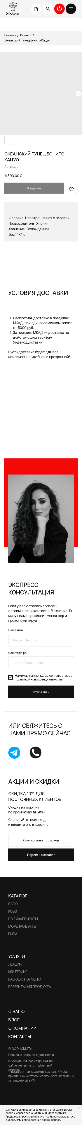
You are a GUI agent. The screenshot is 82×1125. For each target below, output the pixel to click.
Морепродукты (22, 926)
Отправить (41, 692)
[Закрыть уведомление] (79, 1108)
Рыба (12, 934)
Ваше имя (15, 630)
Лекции (15, 964)
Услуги (16, 956)
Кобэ (12, 911)
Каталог (26, 35)
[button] (71, 9)
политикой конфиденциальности (38, 679)
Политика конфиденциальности (31, 1055)
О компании (22, 1028)
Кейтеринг (17, 972)
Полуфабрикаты (23, 919)
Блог (14, 1019)
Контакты (19, 1036)
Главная (10, 35)
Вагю (13, 904)
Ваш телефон (18, 653)
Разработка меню (24, 979)
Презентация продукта (29, 987)
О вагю (16, 1011)
